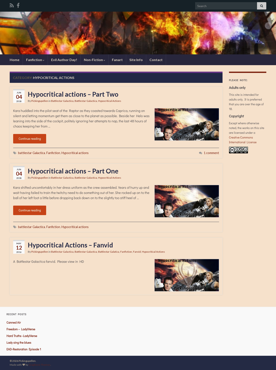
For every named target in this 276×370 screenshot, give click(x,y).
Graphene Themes (39, 364)
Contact (156, 60)
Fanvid (137, 251)
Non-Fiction (94, 60)
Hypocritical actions (75, 153)
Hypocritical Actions (109, 100)
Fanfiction (35, 60)
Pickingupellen (39, 100)
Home (14, 60)
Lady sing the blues (18, 342)
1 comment (211, 153)
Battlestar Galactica (62, 100)
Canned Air (13, 322)
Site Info (136, 60)
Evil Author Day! (64, 60)
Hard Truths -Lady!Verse (21, 336)
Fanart (117, 60)
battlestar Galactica (31, 153)
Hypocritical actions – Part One (73, 171)
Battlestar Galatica (108, 251)
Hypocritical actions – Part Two (73, 94)
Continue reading (30, 139)
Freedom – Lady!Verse (20, 329)
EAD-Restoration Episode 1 (23, 349)
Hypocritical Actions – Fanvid (70, 245)
